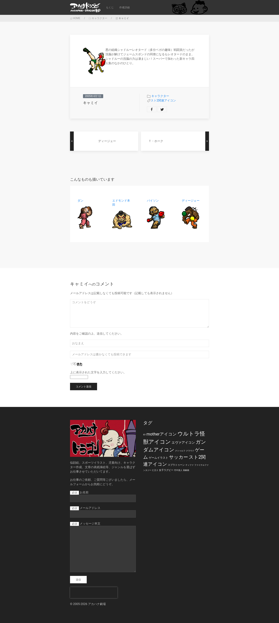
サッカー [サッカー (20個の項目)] (178, 457)
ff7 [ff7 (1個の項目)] (144, 435)
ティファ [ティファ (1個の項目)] (189, 465)
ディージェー (191, 200)
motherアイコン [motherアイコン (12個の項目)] (161, 434)
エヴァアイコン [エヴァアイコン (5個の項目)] (183, 442)
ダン (80, 200)
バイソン (153, 200)
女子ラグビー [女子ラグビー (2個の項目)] (166, 470)
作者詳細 (124, 7)
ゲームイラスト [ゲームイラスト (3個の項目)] (158, 457)
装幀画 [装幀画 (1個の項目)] (186, 470)
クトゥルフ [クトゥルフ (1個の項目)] (180, 451)
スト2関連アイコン (163, 100)
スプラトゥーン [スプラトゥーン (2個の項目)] (176, 464)
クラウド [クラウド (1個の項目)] (190, 451)
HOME (75, 18)
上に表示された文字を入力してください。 (98, 372)
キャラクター (98, 18)
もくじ (110, 7)
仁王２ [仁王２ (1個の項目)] (155, 470)
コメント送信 (83, 386)
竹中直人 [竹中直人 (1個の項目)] (178, 470)
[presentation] (93, 592)
